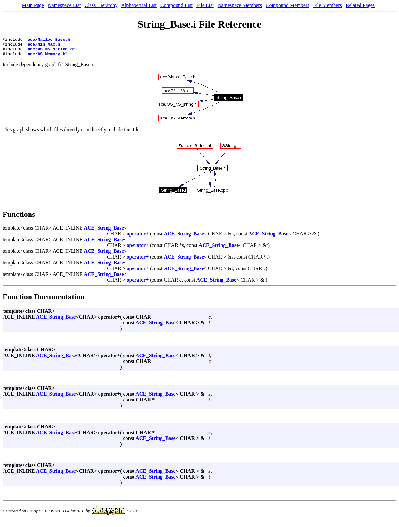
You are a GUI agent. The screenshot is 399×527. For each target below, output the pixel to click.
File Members (327, 5)
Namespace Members (240, 5)
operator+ (138, 237)
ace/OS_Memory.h (46, 57)
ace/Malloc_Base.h (49, 40)
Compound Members (287, 5)
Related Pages (360, 5)
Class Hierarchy (101, 5)
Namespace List (64, 5)
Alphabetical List (139, 5)
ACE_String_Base (104, 231)
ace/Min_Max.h (44, 46)
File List (205, 5)
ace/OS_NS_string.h (50, 52)
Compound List (176, 5)
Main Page (33, 5)
